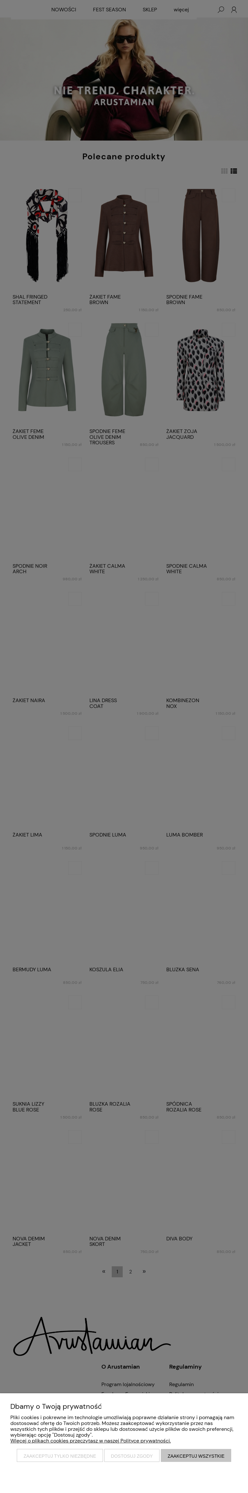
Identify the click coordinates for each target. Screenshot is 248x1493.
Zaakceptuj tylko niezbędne (60, 1456)
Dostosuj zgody (132, 1456)
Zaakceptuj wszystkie (196, 1456)
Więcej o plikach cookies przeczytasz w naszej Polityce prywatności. (90, 1440)
